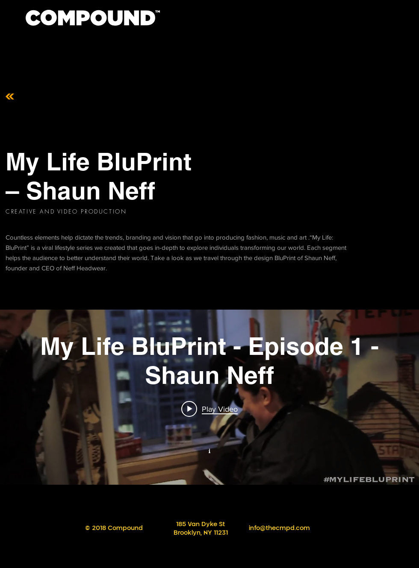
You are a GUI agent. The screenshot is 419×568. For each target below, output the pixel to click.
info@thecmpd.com (279, 528)
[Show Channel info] (209, 450)
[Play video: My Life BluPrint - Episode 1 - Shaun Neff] (209, 408)
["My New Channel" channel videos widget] (209, 397)
